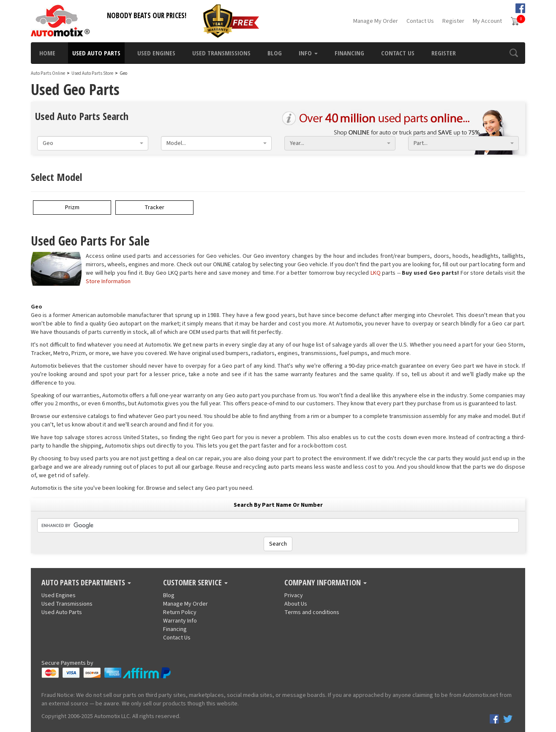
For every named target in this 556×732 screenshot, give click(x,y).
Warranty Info (180, 621)
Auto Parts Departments (86, 583)
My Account (487, 21)
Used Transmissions (221, 53)
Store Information (108, 281)
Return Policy (179, 612)
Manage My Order (375, 21)
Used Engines (156, 53)
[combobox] (92, 143)
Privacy (293, 595)
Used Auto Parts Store (92, 73)
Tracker (154, 207)
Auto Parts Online (48, 73)
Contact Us (420, 21)
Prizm (72, 207)
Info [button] (308, 53)
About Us (295, 604)
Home (47, 53)
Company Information (325, 583)
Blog (274, 53)
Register (453, 21)
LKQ (376, 273)
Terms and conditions (311, 612)
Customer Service (195, 583)
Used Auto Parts (96, 53)
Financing (349, 53)
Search (278, 544)
